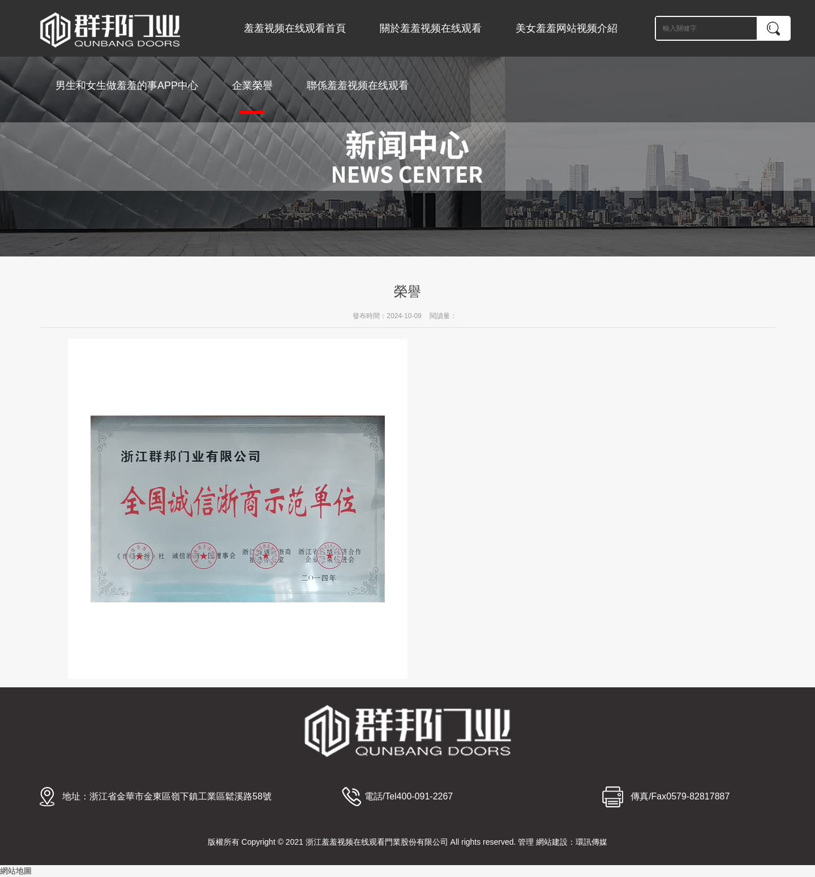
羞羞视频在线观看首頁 (295, 28)
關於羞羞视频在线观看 (431, 28)
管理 (526, 841)
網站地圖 (16, 870)
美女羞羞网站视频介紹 (566, 28)
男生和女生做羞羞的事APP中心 (126, 85)
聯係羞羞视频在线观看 (358, 85)
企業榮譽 (252, 97)
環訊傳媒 (591, 841)
